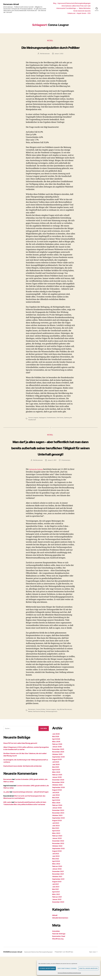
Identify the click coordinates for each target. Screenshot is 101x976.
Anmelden (56, 950)
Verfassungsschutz (52, 731)
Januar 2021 (56, 919)
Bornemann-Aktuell (12, 4)
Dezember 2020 (58, 921)
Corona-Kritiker (41, 729)
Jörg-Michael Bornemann (65, 729)
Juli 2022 (55, 873)
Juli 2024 (55, 812)
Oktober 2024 (57, 804)
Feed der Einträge (58, 953)
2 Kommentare (66, 479)
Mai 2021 (55, 908)
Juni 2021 (55, 906)
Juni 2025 (56, 784)
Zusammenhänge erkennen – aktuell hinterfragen (30, 811)
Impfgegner (43, 424)
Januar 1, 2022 (59, 60)
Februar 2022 (57, 886)
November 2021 (58, 893)
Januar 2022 (57, 888)
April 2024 (56, 819)
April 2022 (56, 880)
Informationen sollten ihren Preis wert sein (76, 6)
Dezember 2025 (58, 768)
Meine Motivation (85, 8)
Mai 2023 (55, 847)
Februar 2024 (57, 824)
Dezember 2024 (58, 799)
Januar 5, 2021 (52, 479)
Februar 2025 (57, 794)
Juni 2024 (56, 814)
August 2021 (56, 901)
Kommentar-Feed (58, 955)
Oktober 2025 (57, 774)
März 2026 (56, 761)
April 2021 (56, 911)
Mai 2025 (55, 786)
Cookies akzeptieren (47, 968)
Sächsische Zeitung (37, 489)
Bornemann (46, 60)
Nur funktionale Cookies (67, 968)
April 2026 (56, 758)
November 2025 (58, 771)
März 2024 (56, 822)
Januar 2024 (57, 827)
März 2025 (56, 791)
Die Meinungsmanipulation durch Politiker (50, 50)
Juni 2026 (56, 753)
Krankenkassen (52, 424)
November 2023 (58, 832)
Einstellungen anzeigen (88, 968)
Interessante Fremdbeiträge (66, 8)
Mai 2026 (55, 756)
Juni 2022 (56, 875)
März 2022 (56, 883)
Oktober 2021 (57, 896)
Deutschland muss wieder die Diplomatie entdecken (22, 785)
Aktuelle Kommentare (60, 937)
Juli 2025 (55, 781)
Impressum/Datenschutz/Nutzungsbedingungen (69, 973)
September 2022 (58, 868)
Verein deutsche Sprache (82, 11)
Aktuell (50, 41)
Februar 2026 (57, 763)
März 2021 (56, 914)
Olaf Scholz (61, 424)
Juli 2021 (55, 903)
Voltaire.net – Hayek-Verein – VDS (79, 13)
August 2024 (57, 809)
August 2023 (57, 840)
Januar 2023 (57, 858)
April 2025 (56, 789)
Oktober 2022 (57, 865)
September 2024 (58, 807)
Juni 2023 (56, 845)
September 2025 (58, 776)
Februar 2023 (57, 855)
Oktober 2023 (57, 835)
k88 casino (7, 821)
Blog (54, 3)
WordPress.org (57, 958)
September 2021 (58, 898)
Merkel (30, 731)
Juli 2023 (55, 842)
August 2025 (57, 779)
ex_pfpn (6, 811)
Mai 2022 (55, 878)
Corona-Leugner (33, 424)
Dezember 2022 (58, 860)
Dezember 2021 (58, 891)
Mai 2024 (55, 817)
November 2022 (58, 863)
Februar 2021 (57, 916)
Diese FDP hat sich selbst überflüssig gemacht (20, 762)
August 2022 (57, 870)
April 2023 (56, 850)
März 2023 (56, 852)
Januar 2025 (57, 796)
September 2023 (58, 837)
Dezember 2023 (58, 830)
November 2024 (58, 802)
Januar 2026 (57, 766)
